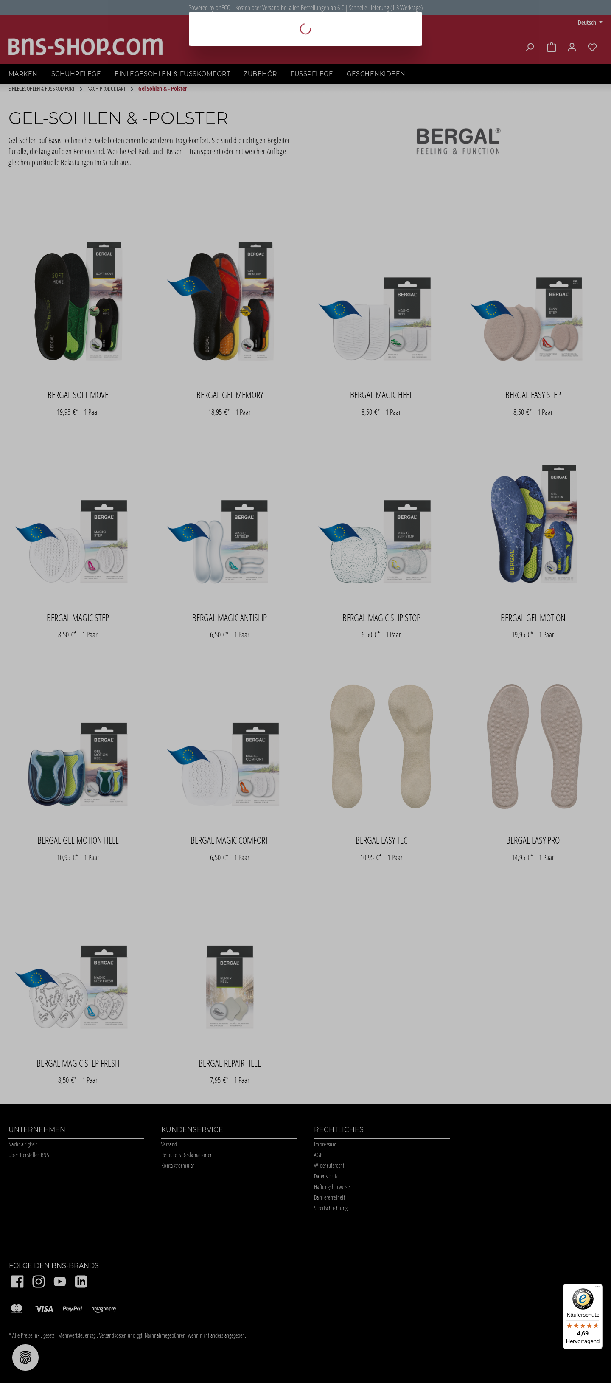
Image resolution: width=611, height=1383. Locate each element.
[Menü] (597, 1289)
